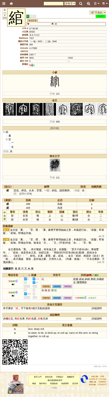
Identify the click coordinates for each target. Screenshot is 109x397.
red (42, 328)
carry (72, 332)
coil (62, 332)
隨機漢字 (70, 377)
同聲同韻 (46, 286)
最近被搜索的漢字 (55, 380)
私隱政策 (54, 383)
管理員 (54, 388)
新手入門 (37, 377)
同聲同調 (67, 286)
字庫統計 (59, 377)
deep (37, 328)
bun (30, 328)
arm (85, 332)
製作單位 (43, 383)
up (54, 332)
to (29, 332)
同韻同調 (56, 286)
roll (43, 336)
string (95, 332)
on (76, 332)
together (33, 336)
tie (42, 332)
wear (34, 332)
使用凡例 (48, 377)
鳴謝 (34, 383)
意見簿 (75, 383)
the (80, 332)
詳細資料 (97, 308)
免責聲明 (65, 383)
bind (50, 332)
